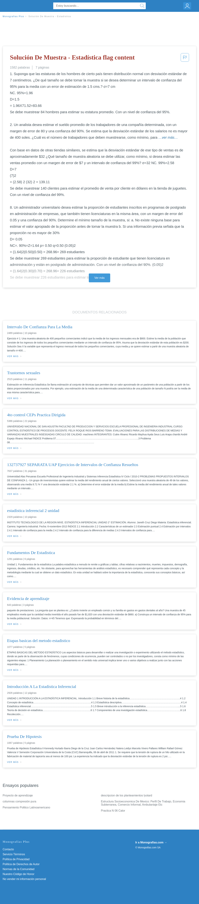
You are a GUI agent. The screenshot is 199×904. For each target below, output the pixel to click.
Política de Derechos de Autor (21, 864)
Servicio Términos (14, 854)
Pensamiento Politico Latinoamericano (26, 807)
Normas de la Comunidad (18, 869)
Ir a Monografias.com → (151, 842)
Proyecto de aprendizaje (18, 795)
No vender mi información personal (24, 879)
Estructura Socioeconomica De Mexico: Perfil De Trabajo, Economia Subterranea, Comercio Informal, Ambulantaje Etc (143, 803)
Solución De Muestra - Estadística (49, 16)
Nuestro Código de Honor (18, 874)
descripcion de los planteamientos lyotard (126, 795)
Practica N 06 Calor (113, 810)
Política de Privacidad (16, 859)
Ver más (99, 277)
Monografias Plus (13, 16)
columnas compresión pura (19, 801)
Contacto (8, 849)
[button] (185, 58)
